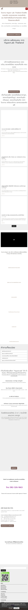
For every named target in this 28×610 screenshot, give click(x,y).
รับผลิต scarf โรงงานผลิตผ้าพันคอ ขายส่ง (14, 282)
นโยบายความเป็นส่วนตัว (22, 604)
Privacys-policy (4, 597)
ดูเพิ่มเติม (3, 135)
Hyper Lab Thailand (9, 520)
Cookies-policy (4, 596)
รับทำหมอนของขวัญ (14, 92)
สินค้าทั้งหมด (3, 585)
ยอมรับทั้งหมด (16, 608)
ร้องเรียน (2, 602)
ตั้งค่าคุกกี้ (10, 608)
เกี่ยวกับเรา (3, 593)
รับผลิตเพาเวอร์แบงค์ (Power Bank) (14, 267)
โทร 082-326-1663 (14, 487)
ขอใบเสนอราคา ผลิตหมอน (14, 34)
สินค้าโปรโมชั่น (3, 588)
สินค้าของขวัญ (3, 586)
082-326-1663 (15, 2)
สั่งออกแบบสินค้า (4, 589)
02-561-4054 (15, 3)
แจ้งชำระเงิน (3, 595)
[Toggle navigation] (26, 9)
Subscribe (3, 570)
